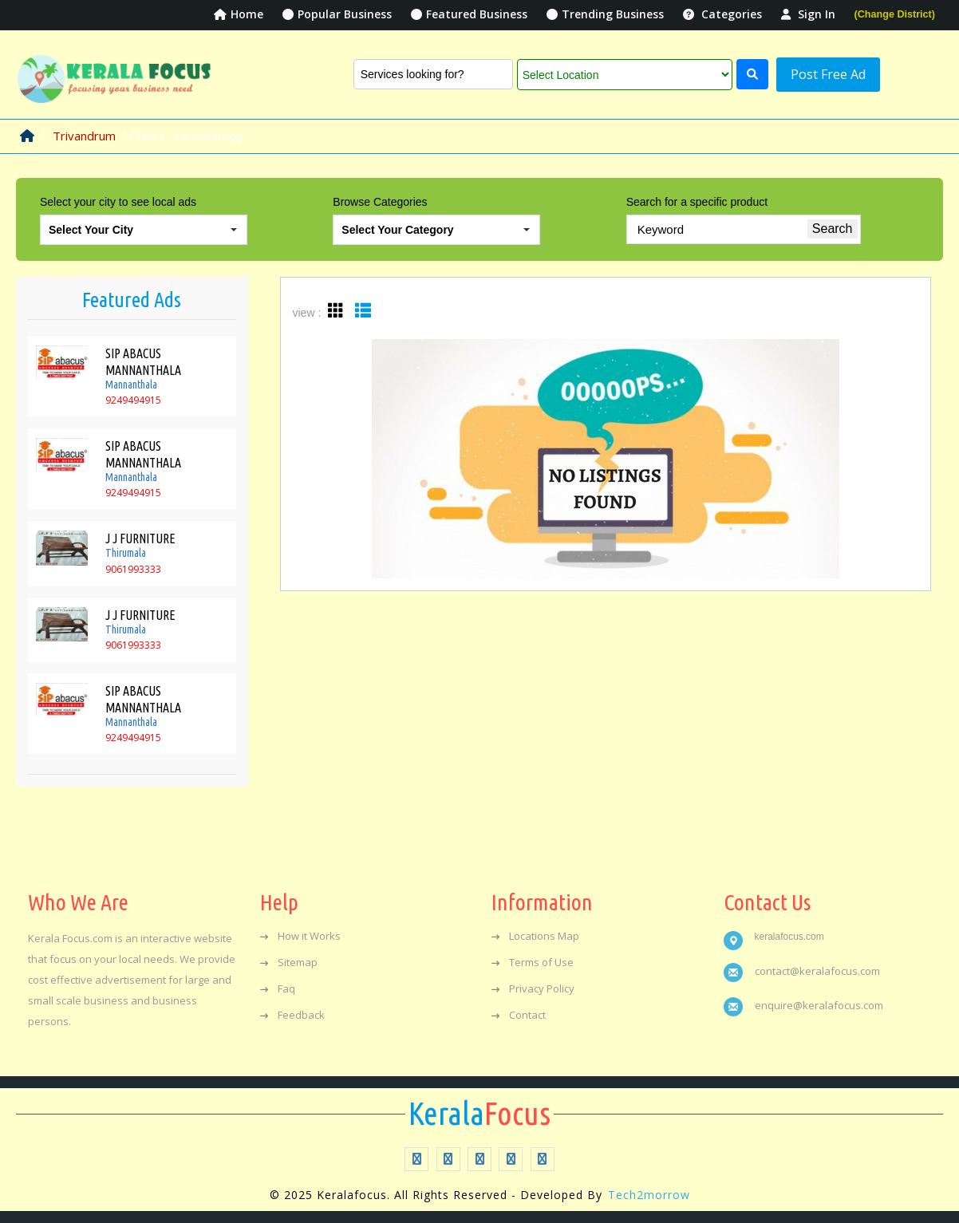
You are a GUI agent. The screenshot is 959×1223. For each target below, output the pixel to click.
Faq (277, 988)
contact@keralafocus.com (817, 971)
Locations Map (535, 936)
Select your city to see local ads (118, 201)
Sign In (808, 14)
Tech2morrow (649, 1194)
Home (238, 14)
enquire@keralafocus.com (819, 1005)
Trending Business (605, 14)
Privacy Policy (532, 988)
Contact (518, 1015)
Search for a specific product (697, 201)
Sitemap (289, 962)
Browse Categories (380, 201)
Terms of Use (532, 962)
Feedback (292, 1015)
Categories (722, 14)
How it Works (300, 936)
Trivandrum (84, 136)
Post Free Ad (828, 74)
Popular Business (337, 14)
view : (307, 312)
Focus (479, 1113)
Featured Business (469, 14)
